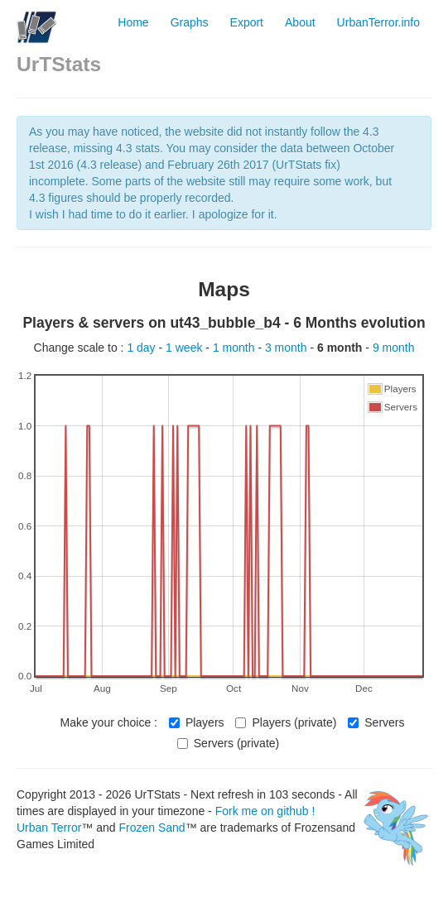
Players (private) (285, 722)
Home (133, 22)
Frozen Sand (151, 827)
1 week (185, 347)
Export (246, 22)
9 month (394, 347)
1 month (235, 347)
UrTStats (59, 64)
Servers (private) (228, 743)
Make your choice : (108, 722)
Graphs (190, 22)
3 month (287, 347)
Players (196, 722)
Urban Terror (49, 827)
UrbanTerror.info (378, 22)
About (300, 22)
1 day (142, 347)
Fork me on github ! (265, 811)
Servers (376, 722)
